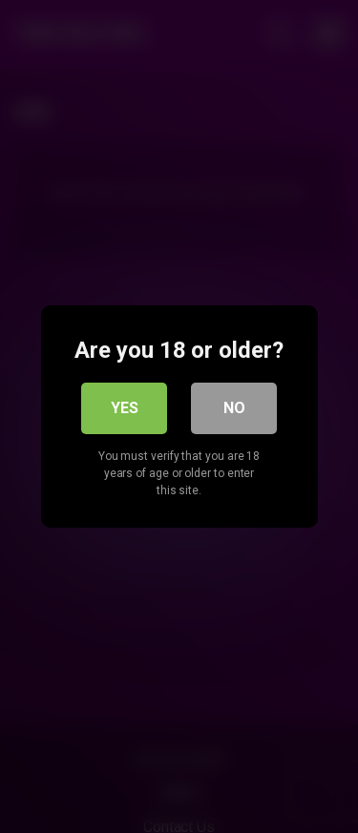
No (234, 408)
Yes (124, 408)
